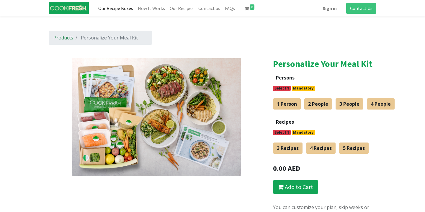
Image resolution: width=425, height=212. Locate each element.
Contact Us (361, 8)
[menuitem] (115, 8)
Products (63, 37)
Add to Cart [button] (295, 187)
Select (281, 88)
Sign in (330, 8)
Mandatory (303, 88)
